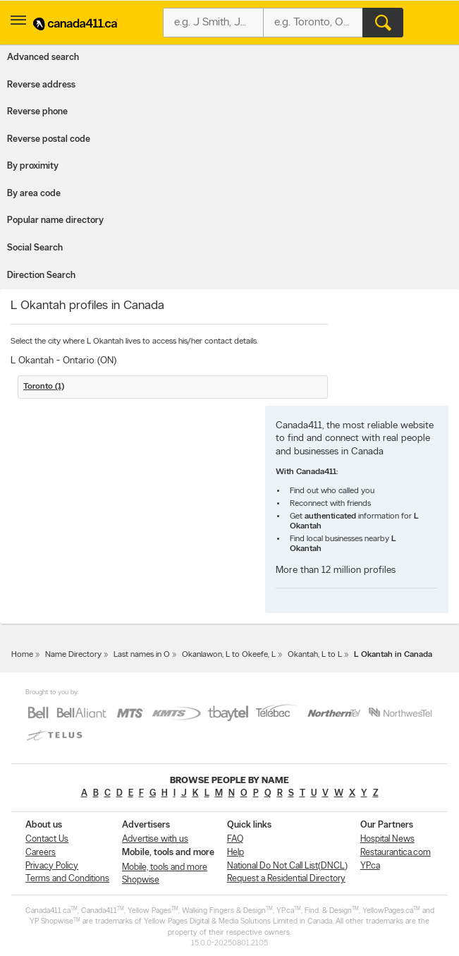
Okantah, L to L (315, 655)
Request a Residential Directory (286, 878)
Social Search (35, 248)
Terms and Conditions (67, 878)
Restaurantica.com (395, 852)
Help (235, 852)
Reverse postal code (48, 139)
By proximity (33, 166)
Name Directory (73, 655)
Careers (40, 852)
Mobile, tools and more (164, 867)
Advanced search (43, 57)
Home (22, 655)
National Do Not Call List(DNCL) (287, 866)
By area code (34, 193)
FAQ (235, 839)
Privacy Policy (51, 866)
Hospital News (387, 839)
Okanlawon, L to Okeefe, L (229, 655)
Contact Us (46, 839)
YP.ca (370, 866)
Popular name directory (55, 220)
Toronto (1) (43, 386)
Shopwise (140, 880)
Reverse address (41, 85)
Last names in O (142, 655)
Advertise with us (155, 839)
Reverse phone (37, 111)
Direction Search (41, 275)
